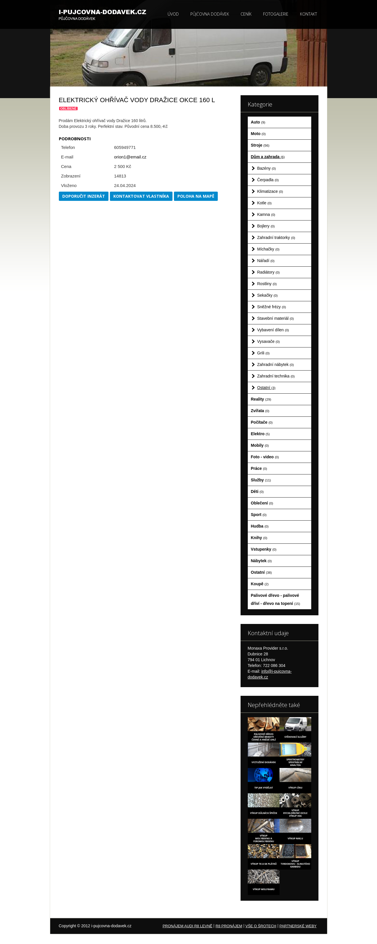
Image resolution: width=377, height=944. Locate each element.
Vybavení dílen (273, 330)
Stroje (260, 145)
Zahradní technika (276, 376)
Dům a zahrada (268, 156)
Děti (257, 491)
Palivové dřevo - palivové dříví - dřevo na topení (275, 599)
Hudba (260, 526)
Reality (261, 399)
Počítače (262, 422)
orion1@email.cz (130, 156)
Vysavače (268, 341)
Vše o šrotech (260, 926)
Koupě (260, 584)
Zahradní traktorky (276, 237)
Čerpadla (268, 179)
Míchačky (268, 249)
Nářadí (266, 260)
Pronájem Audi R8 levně (188, 926)
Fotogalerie (275, 14)
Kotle (264, 203)
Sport (259, 514)
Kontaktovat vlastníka (141, 196)
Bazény (266, 168)
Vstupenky (264, 549)
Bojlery (266, 226)
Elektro (260, 433)
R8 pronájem (228, 926)
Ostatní (266, 387)
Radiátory (268, 272)
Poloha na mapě (195, 196)
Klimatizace (270, 191)
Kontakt (308, 14)
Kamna (266, 214)
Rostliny (267, 283)
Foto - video (265, 457)
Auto (258, 122)
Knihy (259, 537)
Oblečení (262, 503)
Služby (261, 480)
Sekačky (267, 295)
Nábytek (261, 560)
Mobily (260, 445)
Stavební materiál (275, 318)
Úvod (173, 14)
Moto (258, 133)
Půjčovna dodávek (209, 14)
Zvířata (260, 410)
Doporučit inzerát (83, 196)
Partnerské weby (298, 926)
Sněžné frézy (271, 306)
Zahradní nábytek (275, 364)
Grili (263, 353)
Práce (259, 468)
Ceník (246, 14)
